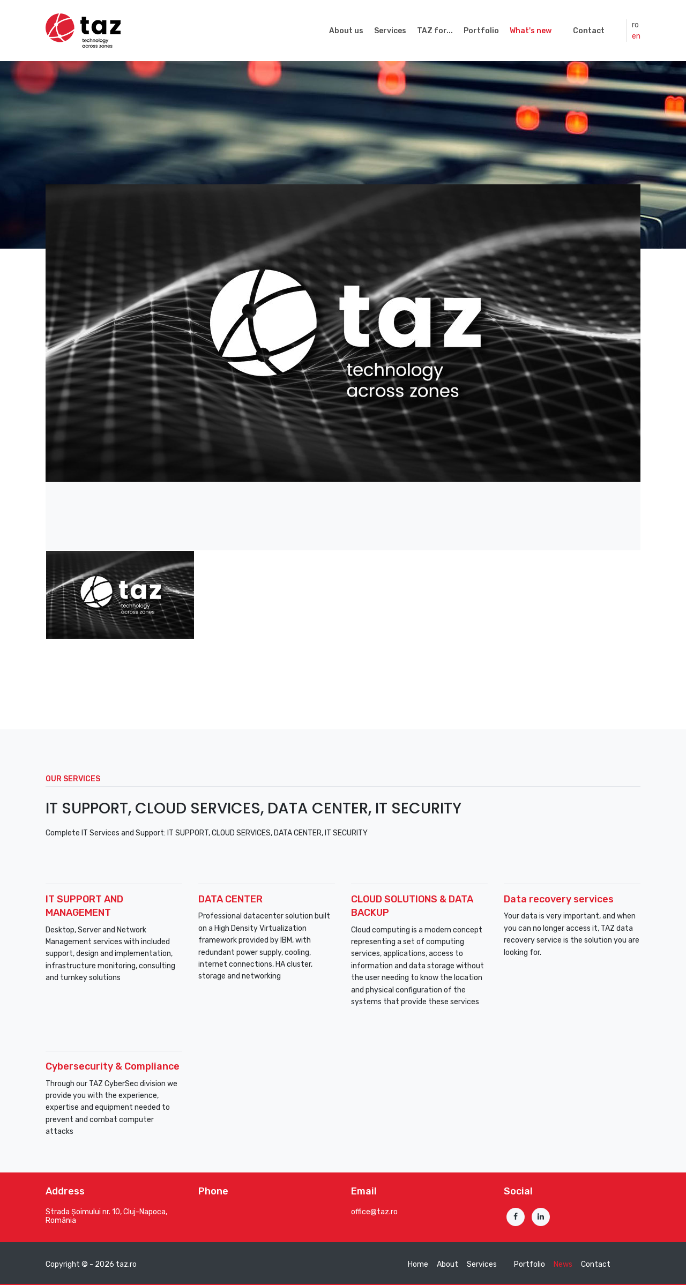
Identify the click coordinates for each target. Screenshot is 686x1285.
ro (635, 24)
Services (390, 30)
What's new (530, 30)
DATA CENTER (230, 899)
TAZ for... (435, 30)
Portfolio (481, 30)
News (563, 1264)
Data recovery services (559, 899)
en (636, 36)
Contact (589, 30)
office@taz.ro (374, 1211)
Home (418, 1264)
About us (346, 30)
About (447, 1264)
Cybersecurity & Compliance (113, 1066)
